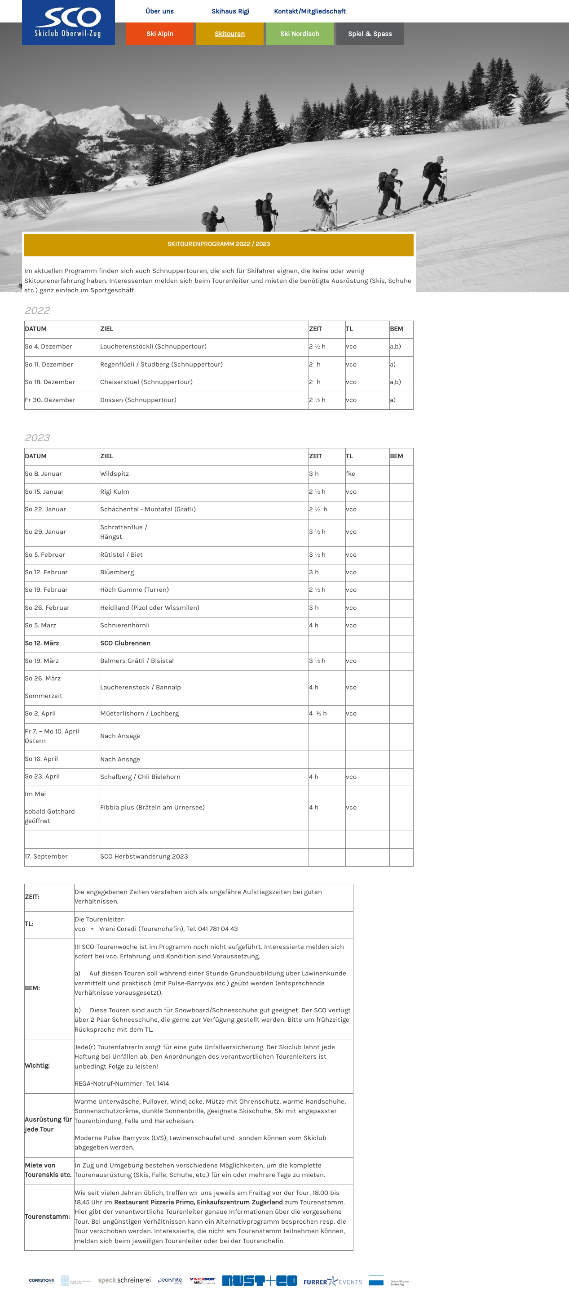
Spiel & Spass (370, 34)
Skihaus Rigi (230, 11)
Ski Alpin (159, 34)
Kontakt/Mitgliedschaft (304, 11)
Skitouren (230, 34)
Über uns (160, 11)
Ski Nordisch (299, 34)
